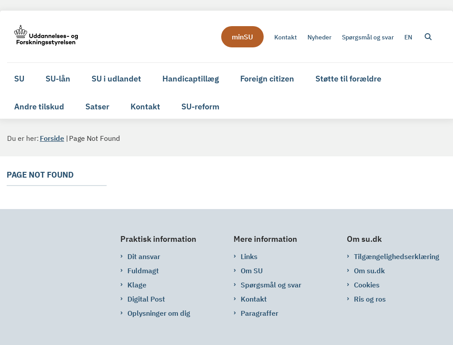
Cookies (367, 284)
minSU (242, 36)
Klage (136, 284)
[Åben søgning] (428, 36)
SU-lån (58, 79)
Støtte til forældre (348, 79)
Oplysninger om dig (158, 313)
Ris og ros (370, 299)
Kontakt (145, 106)
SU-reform (200, 106)
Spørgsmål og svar (271, 284)
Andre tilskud (39, 106)
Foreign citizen (267, 79)
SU (19, 79)
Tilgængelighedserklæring (396, 256)
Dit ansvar (143, 256)
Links (249, 256)
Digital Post (146, 299)
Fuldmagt (143, 270)
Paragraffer (259, 313)
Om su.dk (369, 270)
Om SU (252, 270)
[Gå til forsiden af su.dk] (42, 36)
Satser (97, 106)
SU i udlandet (116, 79)
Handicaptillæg (190, 79)
